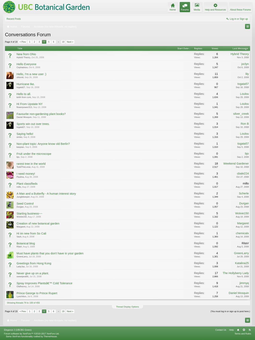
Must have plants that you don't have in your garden (50, 253)
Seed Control (25, 203)
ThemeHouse (50, 336)
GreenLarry (22, 256)
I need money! (26, 173)
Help (231, 330)
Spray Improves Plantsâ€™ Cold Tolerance (44, 283)
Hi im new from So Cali (31, 233)
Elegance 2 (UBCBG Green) (17, 330)
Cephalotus (22, 67)
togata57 (21, 87)
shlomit (20, 77)
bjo (18, 157)
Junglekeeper (23, 197)
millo (19, 187)
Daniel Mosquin (24, 117)
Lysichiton (21, 296)
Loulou (244, 93)
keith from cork (24, 97)
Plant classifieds (27, 183)
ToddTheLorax (23, 167)
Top (243, 329)
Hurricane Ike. (26, 84)
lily (247, 73)
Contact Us (220, 330)
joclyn (245, 64)
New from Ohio (26, 54)
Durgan (20, 207)
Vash (19, 236)
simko (19, 137)
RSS (249, 329)
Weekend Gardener (236, 163)
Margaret (21, 226)
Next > (70, 42)
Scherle (244, 193)
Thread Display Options (127, 307)
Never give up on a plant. (33, 273)
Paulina (20, 177)
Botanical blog (26, 243)
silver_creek (241, 113)
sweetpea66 (22, 276)
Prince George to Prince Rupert (37, 293)
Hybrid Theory (23, 57)
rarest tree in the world (31, 163)
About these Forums (240, 9)
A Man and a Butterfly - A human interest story (46, 193)
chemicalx (242, 233)
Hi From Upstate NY (30, 104)
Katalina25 (242, 263)
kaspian (20, 147)
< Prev (23, 42)
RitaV (19, 246)
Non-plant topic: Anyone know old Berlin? (43, 143)
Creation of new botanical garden (38, 223)
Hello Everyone (26, 64)
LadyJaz (21, 266)
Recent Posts (14, 19)
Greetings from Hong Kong (34, 263)
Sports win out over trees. (33, 123)
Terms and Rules (242, 333)
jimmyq (244, 283)
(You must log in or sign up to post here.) (230, 311)
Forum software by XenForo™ (31, 333)
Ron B (245, 123)
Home (238, 329)
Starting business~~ (29, 213)
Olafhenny (21, 286)
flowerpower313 (24, 107)
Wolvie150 (22, 217)
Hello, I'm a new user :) (31, 74)
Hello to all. (24, 94)
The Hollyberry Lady (236, 273)
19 (63, 42)
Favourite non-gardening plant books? (41, 114)
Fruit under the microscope (34, 153)
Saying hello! (25, 133)
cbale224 (243, 173)
